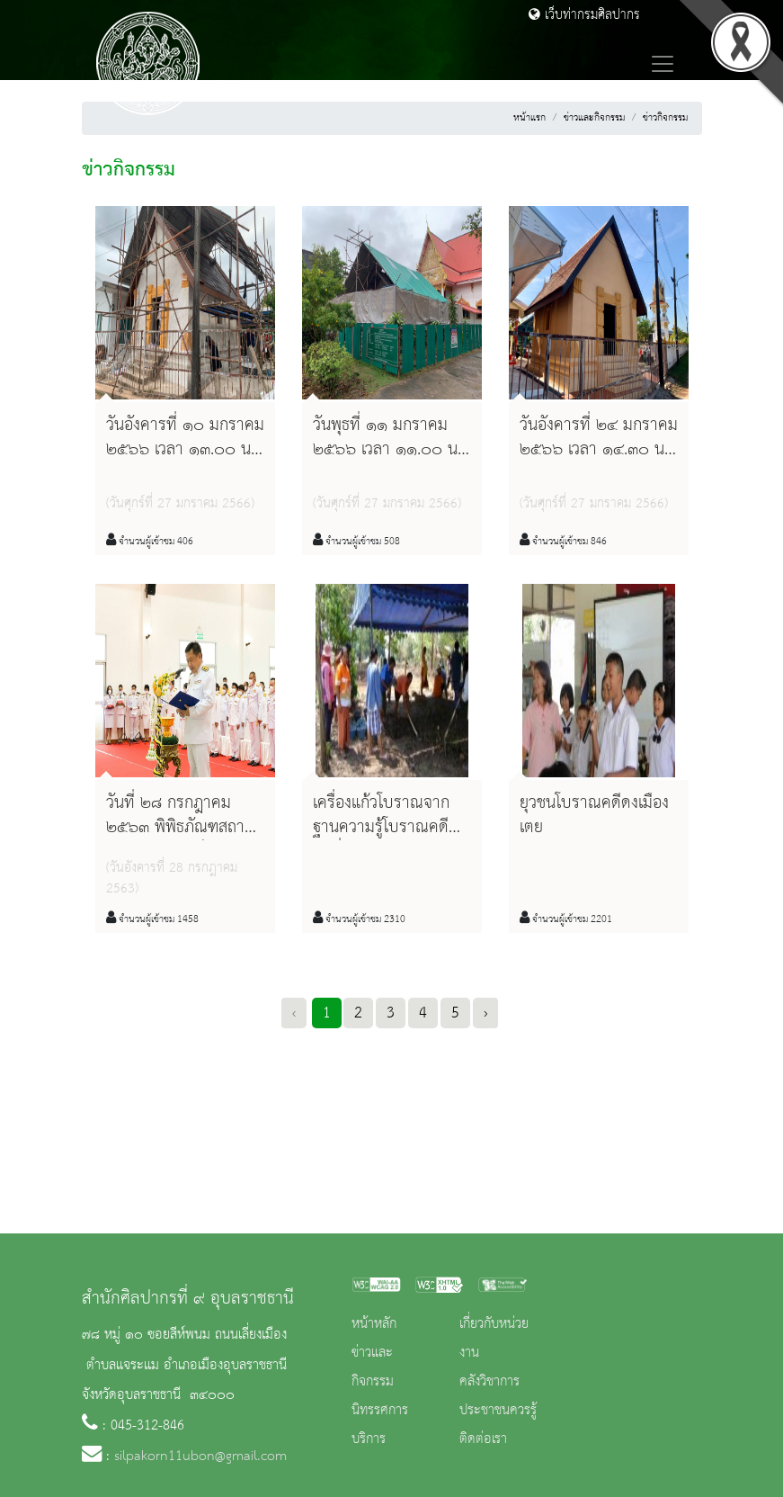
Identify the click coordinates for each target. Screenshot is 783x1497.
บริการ (368, 1439)
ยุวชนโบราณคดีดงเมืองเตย (594, 815)
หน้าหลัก (373, 1324)
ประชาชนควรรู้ (498, 1410)
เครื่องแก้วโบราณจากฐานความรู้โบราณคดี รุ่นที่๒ (381, 827)
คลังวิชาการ (489, 1381)
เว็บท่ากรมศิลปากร (584, 15)
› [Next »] (485, 1013)
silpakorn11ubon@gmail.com (200, 1456)
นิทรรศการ (379, 1410)
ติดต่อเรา (483, 1439)
